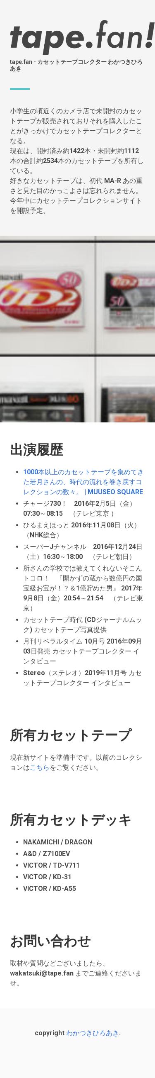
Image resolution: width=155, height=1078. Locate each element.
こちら (40, 767)
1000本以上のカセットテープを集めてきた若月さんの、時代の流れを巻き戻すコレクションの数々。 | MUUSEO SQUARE (83, 482)
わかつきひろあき (92, 1033)
